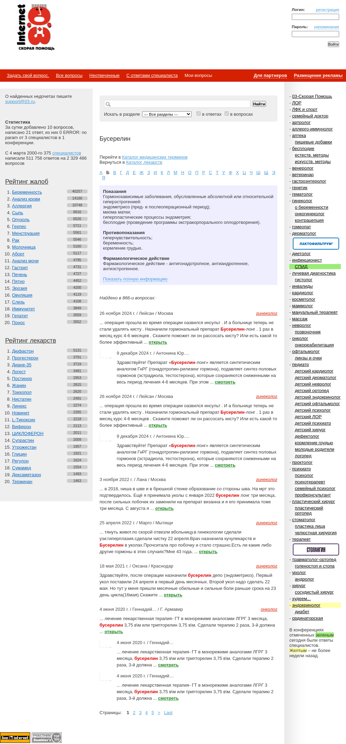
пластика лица (310, 526)
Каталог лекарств (144, 162)
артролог (301, 122)
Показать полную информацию (135, 279)
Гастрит (20, 267)
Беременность (27, 192)
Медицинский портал (35, 28)
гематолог (302, 194)
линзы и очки (308, 357)
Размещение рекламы (318, 75)
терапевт (301, 539)
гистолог (303, 279)
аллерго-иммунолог (312, 128)
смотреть (225, 382)
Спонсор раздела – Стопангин (316, 549)
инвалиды (302, 286)
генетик (300, 187)
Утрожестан (24, 447)
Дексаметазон (26, 474)
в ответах (212, 114)
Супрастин (23, 440)
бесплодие (303, 148)
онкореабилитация (314, 344)
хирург (298, 585)
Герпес (19, 226)
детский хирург (310, 429)
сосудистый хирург (314, 592)
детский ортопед (312, 390)
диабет (302, 611)
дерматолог (304, 233)
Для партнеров (270, 75)
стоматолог (303, 519)
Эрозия (19, 288)
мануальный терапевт (315, 312)
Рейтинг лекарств (30, 340)
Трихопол (22, 392)
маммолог (302, 305)
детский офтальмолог (317, 403)
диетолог (301, 253)
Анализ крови (26, 199)
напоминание (326, 26)
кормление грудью (314, 442)
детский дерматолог (315, 377)
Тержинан (22, 481)
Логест (19, 371)
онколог (300, 338)
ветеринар (303, 174)
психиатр (301, 468)
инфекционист (307, 260)
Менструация (25, 233)
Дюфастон (23, 351)
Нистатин (21, 399)
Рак (15, 240)
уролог (299, 572)
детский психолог (313, 410)
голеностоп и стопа (315, 566)
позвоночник (308, 331)
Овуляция (22, 295)
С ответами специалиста (151, 75)
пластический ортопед (309, 510)
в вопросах (241, 114)
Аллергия (22, 205)
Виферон (21, 426)
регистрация (327, 9)
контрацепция (309, 220)
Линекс (19, 406)
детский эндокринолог (318, 397)
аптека (299, 135)
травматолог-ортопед (314, 559)
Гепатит (20, 315)
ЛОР (296, 102)
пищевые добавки (313, 142)
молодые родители (314, 449)
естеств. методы (312, 155)
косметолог (303, 299)
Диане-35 (22, 364)
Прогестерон (25, 357)
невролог (301, 325)
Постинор (22, 378)
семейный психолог (315, 488)
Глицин (19, 454)
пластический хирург (313, 501)
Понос (18, 322)
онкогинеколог (309, 213)
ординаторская (307, 618)
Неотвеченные (104, 75)
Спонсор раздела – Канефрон (316, 244)
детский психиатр (313, 423)
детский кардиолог (314, 371)
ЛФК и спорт (305, 109)
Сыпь (17, 212)
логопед (303, 455)
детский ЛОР (308, 416)
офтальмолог (306, 351)
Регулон (20, 460)
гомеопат (301, 226)
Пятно (18, 281)
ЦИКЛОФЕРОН (28, 433)
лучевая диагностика (314, 273)
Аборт (18, 253)
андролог (304, 579)
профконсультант (313, 494)
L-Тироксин (23, 419)
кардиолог (302, 292)
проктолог (302, 462)
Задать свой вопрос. (28, 75)
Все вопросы (69, 75)
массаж (300, 318)
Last (168, 712)
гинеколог (302, 200)
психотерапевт (310, 481)
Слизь (18, 302)
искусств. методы (313, 161)
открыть (158, 342)
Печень (19, 274)
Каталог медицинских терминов (155, 157)
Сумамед (21, 467)
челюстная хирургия (316, 532)
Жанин (19, 385)
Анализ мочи (25, 260)
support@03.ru (20, 101)
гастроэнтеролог (309, 181)
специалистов (66, 153)
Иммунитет (23, 308)
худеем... (301, 598)
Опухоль (21, 219)
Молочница (24, 247)
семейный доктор (310, 115)
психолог (304, 475)
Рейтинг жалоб (26, 181)
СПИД (301, 266)
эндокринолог (306, 605)
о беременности (311, 207)
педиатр (300, 364)
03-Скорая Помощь (312, 96)
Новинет (21, 412)
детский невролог (313, 384)
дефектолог (307, 436)
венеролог (302, 168)
